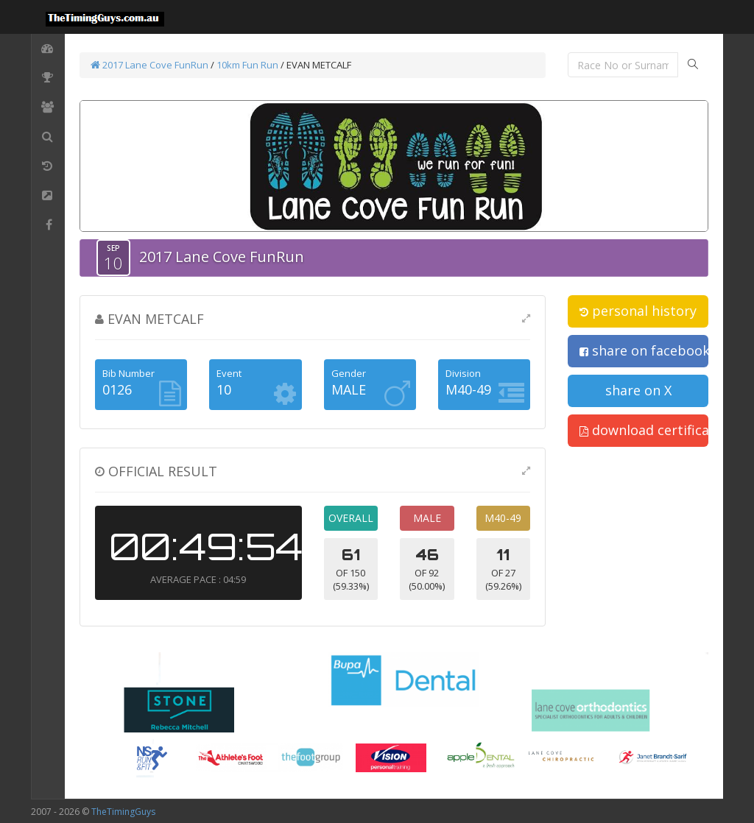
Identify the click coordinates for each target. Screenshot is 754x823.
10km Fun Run (247, 64)
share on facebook (643, 350)
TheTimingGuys (123, 811)
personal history (638, 310)
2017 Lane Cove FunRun (149, 64)
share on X (638, 390)
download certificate (643, 430)
